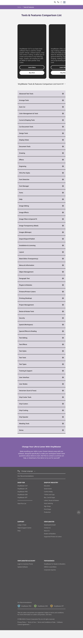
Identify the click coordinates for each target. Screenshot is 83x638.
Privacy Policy (22, 622)
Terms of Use (32, 622)
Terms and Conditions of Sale (46, 622)
